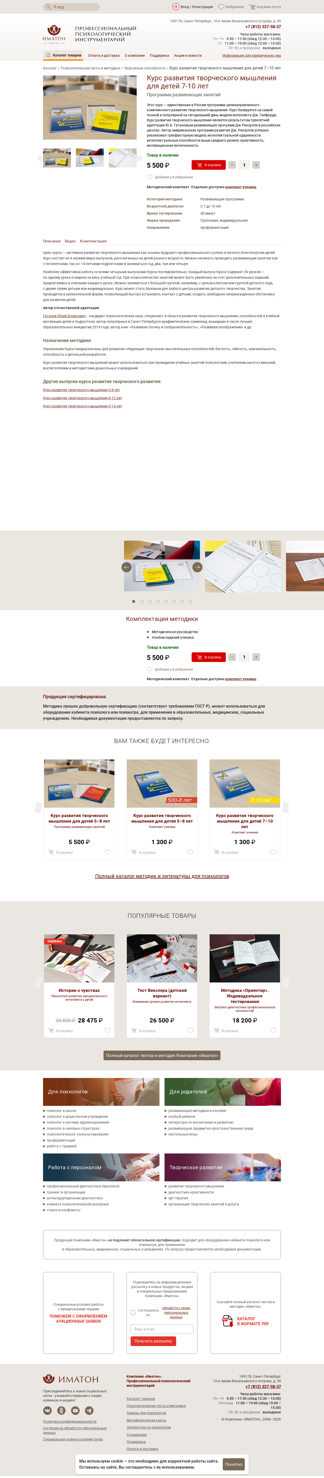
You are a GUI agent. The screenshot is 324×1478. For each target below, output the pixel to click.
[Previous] (139, 158)
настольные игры (183, 1136)
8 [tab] (190, 602)
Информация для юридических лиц (251, 55)
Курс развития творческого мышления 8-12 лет (82, 399)
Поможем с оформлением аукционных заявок (78, 1321)
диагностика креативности (191, 1194)
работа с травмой (61, 1148)
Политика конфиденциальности (69, 1424)
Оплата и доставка (104, 55)
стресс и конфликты (63, 1212)
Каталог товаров (141, 1401)
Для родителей (188, 1094)
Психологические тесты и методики (90, 68)
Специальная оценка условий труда (73, 1441)
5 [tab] (166, 602)
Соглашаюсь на (165, 1315)
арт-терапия (178, 1200)
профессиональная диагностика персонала (83, 1188)
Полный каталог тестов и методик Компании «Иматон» (162, 1056)
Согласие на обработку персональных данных (75, 1432)
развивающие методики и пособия (197, 1113)
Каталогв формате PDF (253, 1323)
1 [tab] (133, 602)
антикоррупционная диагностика (75, 1200)
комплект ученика (240, 187)
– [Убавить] (232, 165)
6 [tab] (174, 602)
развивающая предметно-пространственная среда (210, 1130)
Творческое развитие (196, 1169)
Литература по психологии (149, 1430)
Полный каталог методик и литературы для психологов (162, 877)
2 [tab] (141, 602)
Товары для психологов (146, 1415)
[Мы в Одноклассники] (61, 1412)
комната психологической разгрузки (78, 1206)
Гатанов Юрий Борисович (64, 317)
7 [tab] (182, 602)
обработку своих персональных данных (177, 1314)
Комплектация (95, 241)
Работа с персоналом (75, 1169)
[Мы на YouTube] (75, 1412)
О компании (135, 55)
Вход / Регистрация (197, 7)
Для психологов (68, 1094)
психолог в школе (61, 1113)
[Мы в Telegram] (89, 1412)
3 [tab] (149, 602)
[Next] (40, 158)
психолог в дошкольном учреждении (77, 1118)
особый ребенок (181, 1118)
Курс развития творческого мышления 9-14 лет (82, 407)
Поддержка (159, 55)
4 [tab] (157, 602)
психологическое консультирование (77, 1136)
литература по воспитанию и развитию (200, 1125)
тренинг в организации (66, 1194)
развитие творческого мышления (196, 1188)
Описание (52, 241)
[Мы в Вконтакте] (47, 1412)
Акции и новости (188, 55)
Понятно (234, 1464)
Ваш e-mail (144, 1331)
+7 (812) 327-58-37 (263, 27)
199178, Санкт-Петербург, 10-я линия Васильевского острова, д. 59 (225, 21)
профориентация (61, 1142)
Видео (71, 241)
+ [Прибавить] (257, 165)
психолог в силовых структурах (73, 1130)
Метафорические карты (146, 1422)
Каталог (50, 68)
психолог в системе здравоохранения (78, 1125)
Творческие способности (144, 68)
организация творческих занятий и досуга (203, 1206)
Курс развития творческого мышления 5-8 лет (81, 391)
